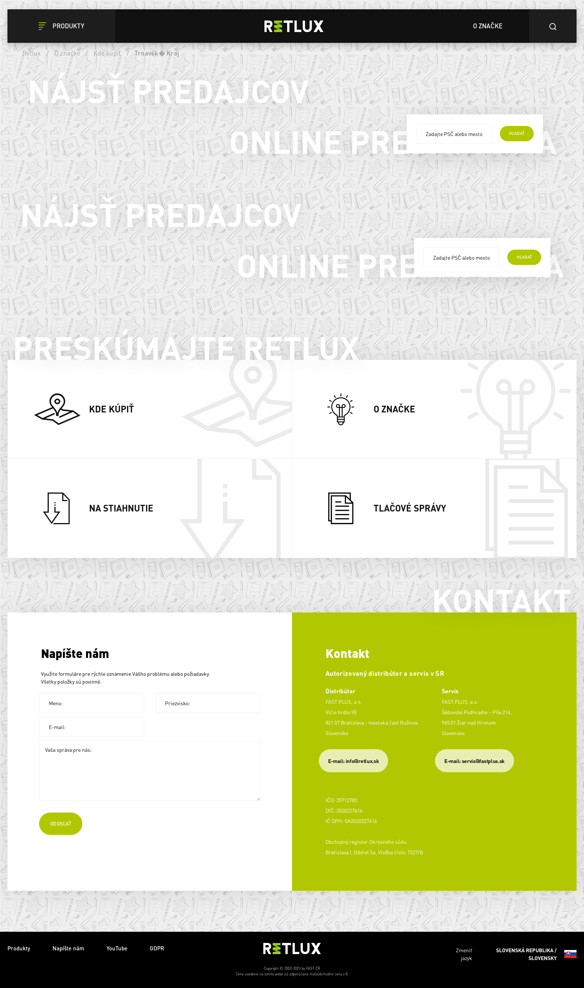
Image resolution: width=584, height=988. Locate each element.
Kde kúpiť (107, 53)
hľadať (516, 133)
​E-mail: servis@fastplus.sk (474, 760)
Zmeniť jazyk (516, 954)
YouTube (117, 948)
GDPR (157, 948)
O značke (67, 53)
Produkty (18, 948)
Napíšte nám (68, 948)
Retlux (31, 53)
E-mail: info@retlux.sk (353, 760)
